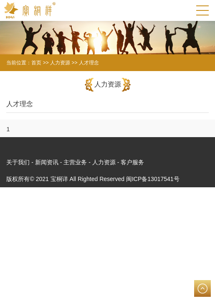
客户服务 (132, 162)
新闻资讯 (46, 162)
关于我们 (18, 162)
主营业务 (75, 162)
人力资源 (104, 162)
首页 (36, 63)
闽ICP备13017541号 (153, 179)
